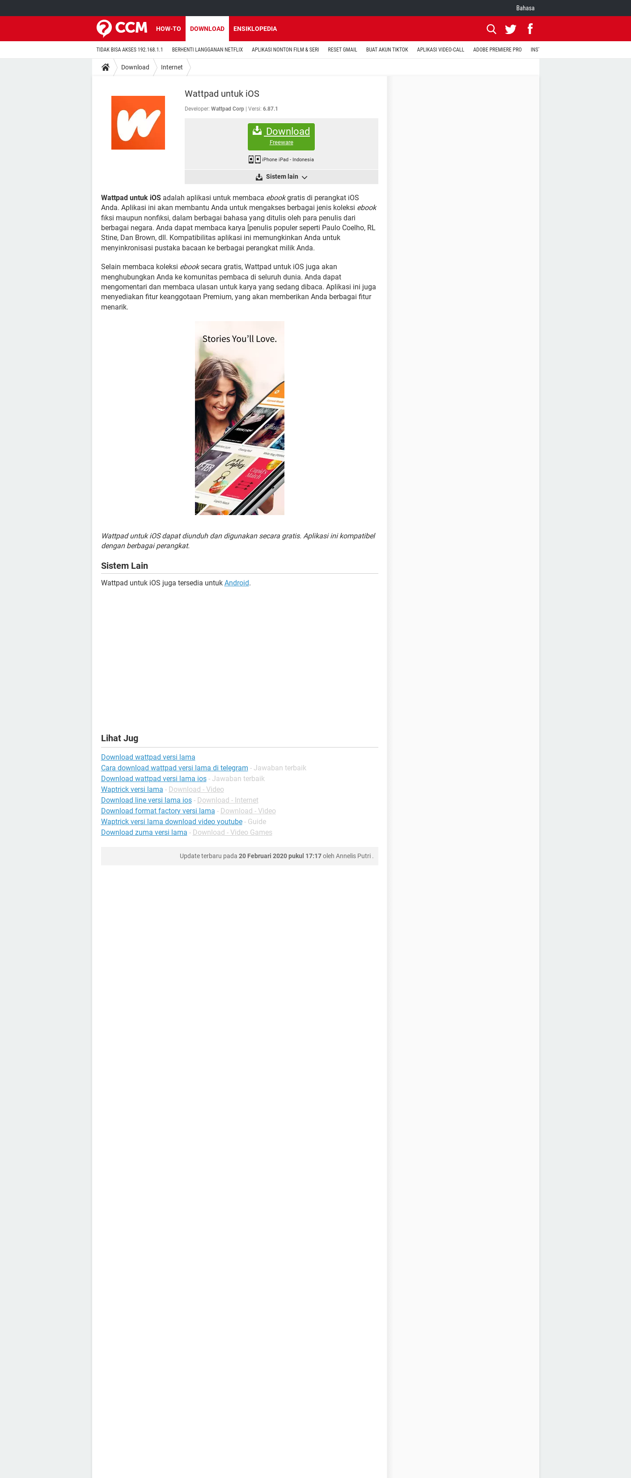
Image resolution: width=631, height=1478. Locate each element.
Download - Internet (227, 800)
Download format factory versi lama (158, 811)
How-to (168, 28)
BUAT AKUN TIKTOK (387, 50)
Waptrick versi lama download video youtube (171, 821)
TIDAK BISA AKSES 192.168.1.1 (130, 50)
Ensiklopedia (255, 28)
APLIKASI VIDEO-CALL (441, 50)
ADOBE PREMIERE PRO (497, 50)
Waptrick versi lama (132, 789)
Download (207, 28)
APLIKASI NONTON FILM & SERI (285, 50)
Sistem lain (286, 177)
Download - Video (196, 789)
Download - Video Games (232, 832)
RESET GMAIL (342, 50)
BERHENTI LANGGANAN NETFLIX (207, 50)
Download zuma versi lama (144, 832)
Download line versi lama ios (146, 800)
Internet (172, 67)
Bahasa (526, 8)
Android (236, 583)
